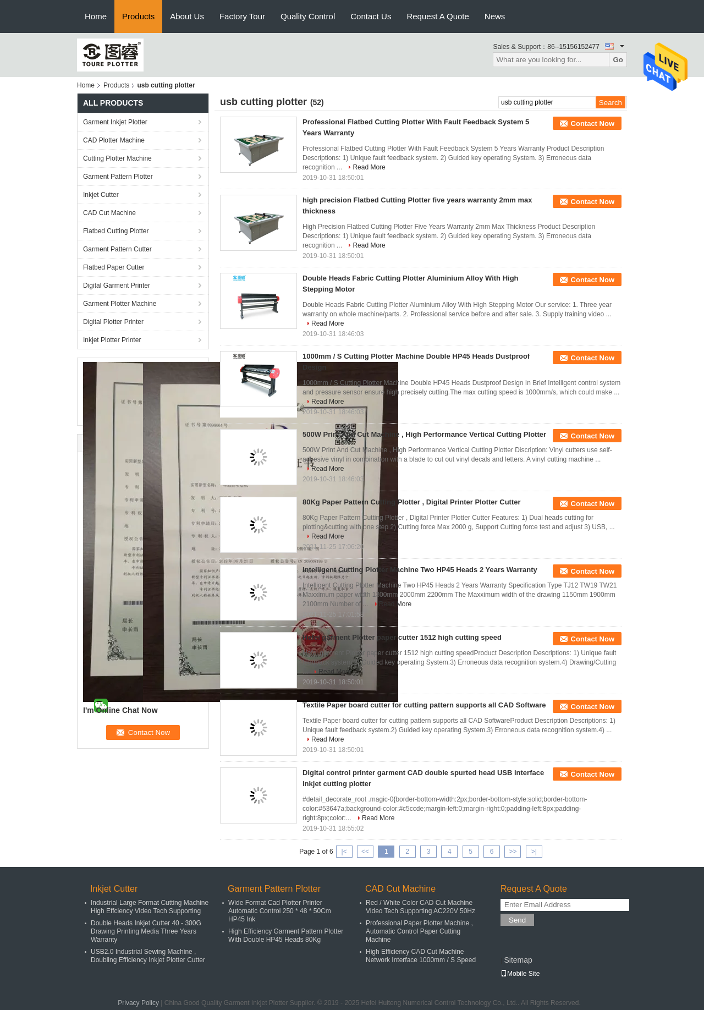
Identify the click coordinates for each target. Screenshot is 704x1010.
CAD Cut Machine (109, 213)
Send (517, 920)
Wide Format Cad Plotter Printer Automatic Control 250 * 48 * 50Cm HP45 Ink (279, 911)
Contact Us (370, 16)
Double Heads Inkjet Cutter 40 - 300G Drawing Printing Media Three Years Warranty (146, 931)
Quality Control (307, 16)
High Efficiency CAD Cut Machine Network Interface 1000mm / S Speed (421, 956)
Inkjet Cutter (101, 195)
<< (365, 851)
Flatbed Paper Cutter (113, 267)
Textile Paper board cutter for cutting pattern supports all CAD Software (424, 705)
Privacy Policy (138, 1003)
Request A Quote (437, 16)
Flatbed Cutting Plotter (115, 231)
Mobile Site (520, 974)
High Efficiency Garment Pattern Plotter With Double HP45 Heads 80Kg (285, 935)
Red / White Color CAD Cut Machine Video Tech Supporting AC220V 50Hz (420, 907)
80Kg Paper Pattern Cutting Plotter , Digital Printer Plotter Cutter (411, 502)
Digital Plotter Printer (113, 322)
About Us (187, 16)
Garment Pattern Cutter (117, 249)
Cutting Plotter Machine (117, 158)
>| (534, 851)
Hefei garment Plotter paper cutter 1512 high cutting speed (402, 637)
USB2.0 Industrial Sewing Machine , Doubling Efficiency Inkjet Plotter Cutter (148, 956)
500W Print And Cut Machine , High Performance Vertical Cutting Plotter (424, 434)
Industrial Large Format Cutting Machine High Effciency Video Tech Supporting (149, 907)
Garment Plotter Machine (119, 304)
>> (512, 851)
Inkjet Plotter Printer (112, 340)
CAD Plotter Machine (114, 140)
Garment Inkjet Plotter (115, 122)
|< (344, 851)
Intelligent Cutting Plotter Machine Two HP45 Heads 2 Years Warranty (419, 570)
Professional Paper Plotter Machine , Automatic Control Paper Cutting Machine (419, 931)
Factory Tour (242, 16)
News (495, 16)
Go (618, 60)
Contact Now (592, 123)
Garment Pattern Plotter (118, 176)
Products (138, 16)
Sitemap (518, 960)
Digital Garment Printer (116, 285)
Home (96, 16)
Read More (369, 167)
